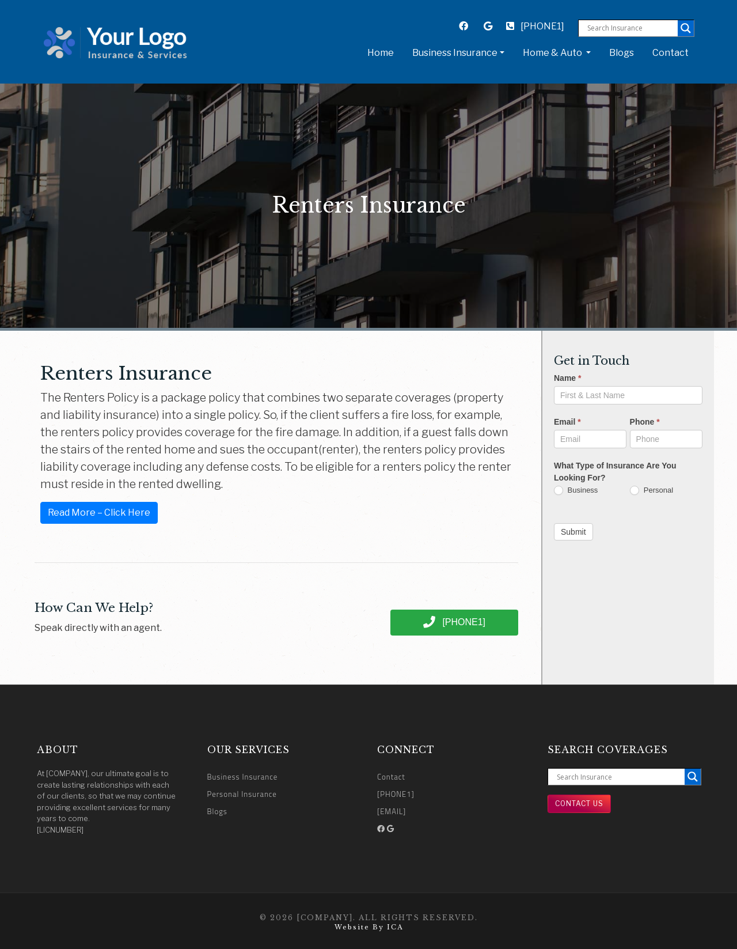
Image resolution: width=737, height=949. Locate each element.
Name (567, 378)
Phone (645, 421)
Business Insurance (242, 776)
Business (576, 491)
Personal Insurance (242, 794)
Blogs (621, 52)
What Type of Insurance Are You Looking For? (615, 471)
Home (382, 52)
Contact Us (579, 803)
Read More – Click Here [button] (99, 512)
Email (567, 421)
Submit (573, 531)
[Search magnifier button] (686, 28)
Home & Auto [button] (553, 52)
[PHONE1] (535, 26)
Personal (651, 491)
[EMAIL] (391, 811)
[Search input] (631, 28)
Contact (670, 52)
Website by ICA (369, 927)
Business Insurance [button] (454, 52)
